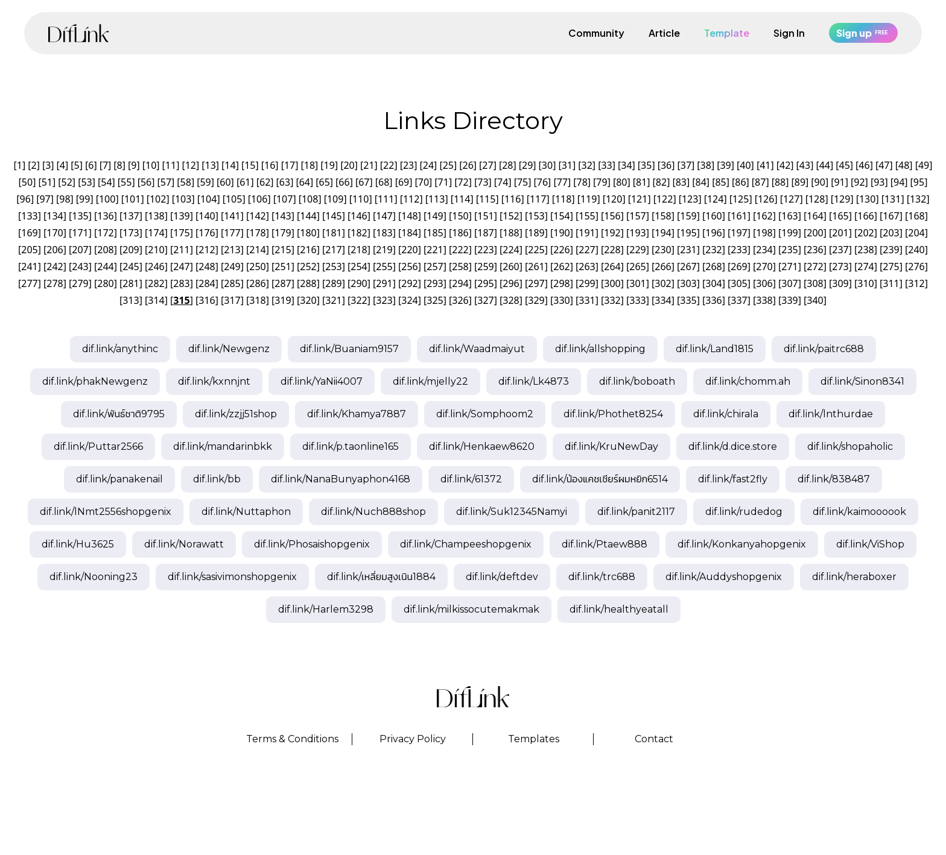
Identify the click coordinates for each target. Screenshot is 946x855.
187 (485, 232)
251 (283, 266)
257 (435, 266)
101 (132, 199)
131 (892, 199)
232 (713, 249)
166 (865, 215)
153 (536, 215)
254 (359, 266)
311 (891, 283)
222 (460, 249)
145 (333, 215)
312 (916, 283)
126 (766, 199)
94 (899, 182)
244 (105, 266)
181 (333, 232)
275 (891, 266)
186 (460, 232)
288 (308, 283)
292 (409, 283)
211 (181, 249)
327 (485, 300)
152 (511, 215)
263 (587, 266)
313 (130, 300)
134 (54, 215)
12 (190, 165)
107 (284, 199)
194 (663, 232)
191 (587, 232)
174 (156, 232)
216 (308, 249)
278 (54, 283)
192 (612, 232)
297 (536, 283)
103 (183, 199)
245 (130, 266)
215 (283, 249)
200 (815, 232)
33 (606, 165)
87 (760, 182)
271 (789, 266)
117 (538, 199)
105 (234, 199)
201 (840, 232)
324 (409, 300)
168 (916, 215)
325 (435, 300)
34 (626, 165)
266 (663, 266)
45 (844, 165)
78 (581, 182)
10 (150, 165)
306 (764, 283)
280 (105, 283)
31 (567, 165)
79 (601, 182)
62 (264, 182)
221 (435, 249)
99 (84, 199)
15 (249, 165)
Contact (654, 739)
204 (916, 232)
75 (522, 182)
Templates (533, 739)
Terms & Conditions (292, 739)
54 (106, 182)
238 (865, 249)
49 (923, 165)
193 (637, 232)
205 (29, 249)
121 (639, 199)
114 (462, 199)
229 (637, 249)
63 (284, 182)
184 (409, 232)
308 (815, 283)
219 (384, 249)
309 (840, 283)
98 (64, 199)
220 (409, 249)
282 (156, 283)
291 (384, 283)
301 (637, 283)
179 (283, 232)
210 (156, 249)
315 (181, 300)
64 (304, 182)
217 (333, 249)
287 (283, 283)
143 (283, 215)
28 (507, 165)
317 (232, 300)
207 (80, 249)
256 (409, 266)
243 (80, 266)
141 (232, 215)
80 (621, 182)
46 (864, 165)
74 (502, 182)
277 (29, 283)
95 (918, 182)
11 (170, 165)
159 (688, 215)
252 (308, 266)
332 (612, 300)
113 (436, 199)
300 (612, 283)
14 (229, 165)
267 (688, 266)
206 (54, 249)
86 (740, 182)
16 (269, 165)
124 (715, 199)
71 (443, 182)
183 (384, 232)
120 (614, 199)
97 (44, 199)
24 (428, 165)
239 (891, 249)
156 (612, 215)
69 (403, 182)
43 (804, 165)
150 (460, 215)
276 (916, 266)
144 (308, 215)
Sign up (863, 33)
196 (713, 232)
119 (588, 199)
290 (359, 283)
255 (384, 266)
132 (918, 199)
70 (423, 182)
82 (661, 182)
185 (435, 232)
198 (764, 232)
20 (348, 165)
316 (206, 300)
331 (587, 300)
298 (561, 283)
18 (309, 165)
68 (383, 182)
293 (435, 283)
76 (542, 182)
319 (283, 300)
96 (25, 199)
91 (839, 182)
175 (181, 232)
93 (879, 182)
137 (130, 215)
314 (156, 300)
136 (105, 215)
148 (409, 215)
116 (512, 199)
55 (126, 182)
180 (308, 232)
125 (740, 199)
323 (384, 300)
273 (840, 266)
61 (245, 182)
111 (386, 199)
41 (765, 165)
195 (688, 232)
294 (460, 283)
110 (360, 199)
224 (511, 249)
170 (54, 232)
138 (156, 215)
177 (232, 232)
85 (720, 182)
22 (388, 165)
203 (891, 232)
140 (206, 215)
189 (536, 232)
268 (713, 266)
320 (308, 300)
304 (713, 283)
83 (681, 182)
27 (487, 165)
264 (612, 266)
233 (739, 249)
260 (511, 266)
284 (206, 283)
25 (448, 165)
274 (865, 266)
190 (561, 232)
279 (80, 283)
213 (232, 249)
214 (257, 249)
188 (511, 232)
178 (257, 232)
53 (86, 182)
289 (333, 283)
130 (867, 199)
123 (690, 199)
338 (764, 300)
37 (686, 165)
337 (739, 300)
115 (487, 199)
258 (460, 266)
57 (165, 182)
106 (259, 199)
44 (824, 165)
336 (713, 300)
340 (815, 300)
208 (105, 249)
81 (641, 182)
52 (67, 182)
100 (107, 199)
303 (688, 283)
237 (840, 249)
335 (688, 300)
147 (384, 215)
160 (713, 215)
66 (343, 182)
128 (816, 199)
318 (257, 300)
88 (780, 182)
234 (764, 249)
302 (663, 283)
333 (637, 300)
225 (536, 249)
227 (587, 249)
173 (130, 232)
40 (745, 165)
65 (324, 182)
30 (547, 165)
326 (460, 300)
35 (646, 165)
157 (637, 215)
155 (587, 215)
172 (105, 232)
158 (663, 215)
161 (739, 215)
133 (29, 215)
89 (800, 182)
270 (764, 266)
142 (257, 215)
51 (47, 182)
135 (80, 215)
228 (612, 249)
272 (815, 266)
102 (158, 199)
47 (883, 165)
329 (536, 300)
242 (54, 266)
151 (485, 215)
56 (146, 182)
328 (511, 300)
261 (536, 266)
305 (739, 283)
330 (561, 300)
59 (205, 182)
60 (225, 182)
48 (903, 165)
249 (232, 266)
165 (840, 215)
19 (329, 165)
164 (815, 215)
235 (789, 249)
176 (206, 232)
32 (587, 165)
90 (819, 182)
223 (485, 249)
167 (891, 215)
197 (739, 232)
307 (789, 283)
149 (435, 215)
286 (257, 283)
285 (232, 283)
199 (789, 232)
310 (865, 283)
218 (359, 249)
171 (80, 232)
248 (206, 266)
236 (815, 249)
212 (206, 249)
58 (185, 182)
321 (333, 300)
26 (467, 165)
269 (739, 266)
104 (208, 199)
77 (562, 182)
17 (289, 165)
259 (485, 266)
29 (527, 165)
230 (663, 249)
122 (664, 199)
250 (257, 266)
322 (359, 300)
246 (156, 266)
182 (359, 232)
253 (333, 266)
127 (791, 199)
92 (859, 182)
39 (725, 165)
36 (666, 165)
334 (663, 300)
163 (789, 215)
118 (563, 199)
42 (784, 165)
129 (842, 199)
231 (688, 249)
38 (705, 165)
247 (181, 266)
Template (726, 33)
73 (482, 182)
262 (561, 266)
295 (485, 283)
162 (764, 215)
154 (561, 215)
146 (359, 215)
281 (130, 283)
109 (335, 199)
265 (637, 266)
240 (916, 249)
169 (29, 232)
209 (130, 249)
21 (368, 165)
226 (561, 249)
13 (210, 165)
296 (511, 283)
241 (29, 266)
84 (701, 182)
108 (310, 199)
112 (411, 199)
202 (865, 232)
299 (587, 283)
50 (27, 182)
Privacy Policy (412, 739)
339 (789, 300)
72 (462, 182)
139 (181, 215)
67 (363, 182)
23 (408, 165)
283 (181, 283)
